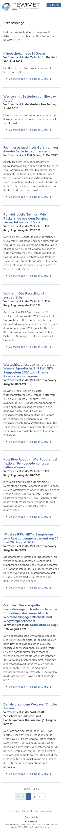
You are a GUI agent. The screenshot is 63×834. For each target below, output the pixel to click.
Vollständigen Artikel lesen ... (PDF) (30, 78)
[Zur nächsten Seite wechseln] (39, 796)
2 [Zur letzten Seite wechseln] (34, 796)
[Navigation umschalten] (54, 5)
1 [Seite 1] (28, 796)
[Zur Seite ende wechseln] (45, 796)
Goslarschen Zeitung (43, 624)
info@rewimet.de (45, 827)
